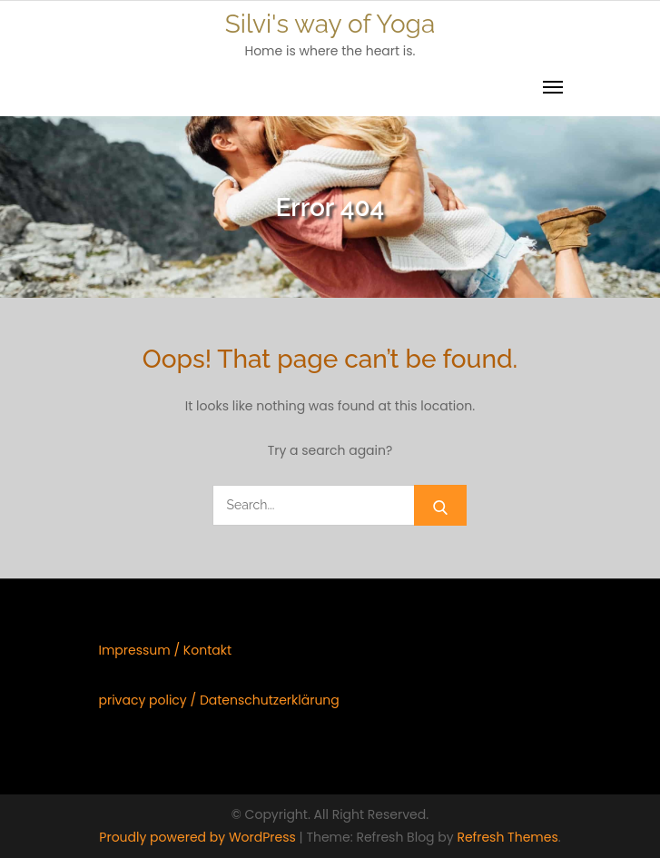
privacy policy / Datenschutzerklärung (218, 700)
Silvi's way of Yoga (330, 24)
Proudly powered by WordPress (199, 837)
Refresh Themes (507, 837)
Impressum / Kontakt (164, 650)
